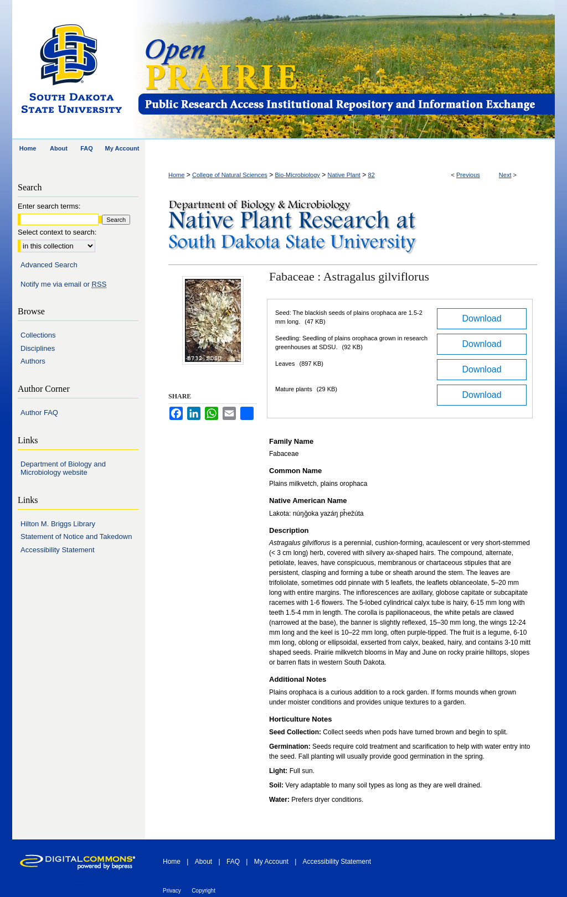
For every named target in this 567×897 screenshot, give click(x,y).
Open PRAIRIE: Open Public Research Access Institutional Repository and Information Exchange (346, 70)
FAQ (233, 861)
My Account (271, 861)
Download (481, 318)
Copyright (203, 891)
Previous (468, 175)
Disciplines (37, 348)
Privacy (172, 891)
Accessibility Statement (57, 550)
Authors (32, 361)
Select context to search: (57, 232)
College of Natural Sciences (229, 175)
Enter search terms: (49, 206)
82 (371, 175)
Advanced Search (49, 265)
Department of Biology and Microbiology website (63, 468)
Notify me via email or (63, 284)
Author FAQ (39, 412)
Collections (38, 335)
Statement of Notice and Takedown (76, 536)
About (203, 861)
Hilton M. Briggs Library (57, 524)
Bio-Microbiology (297, 175)
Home (176, 175)
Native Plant (344, 175)
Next (505, 175)
